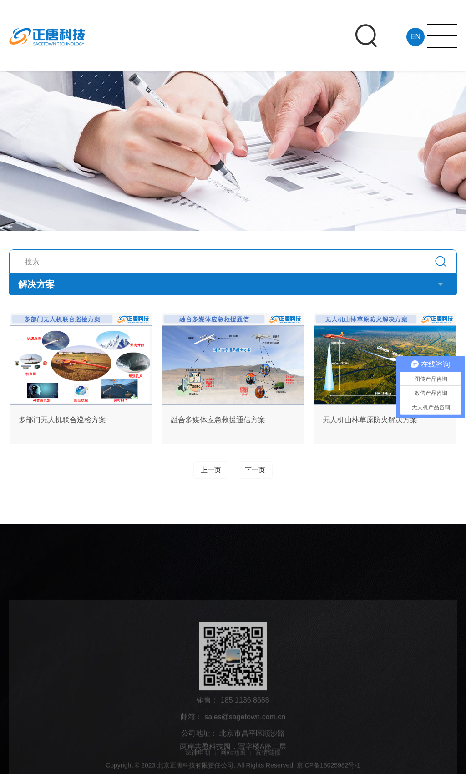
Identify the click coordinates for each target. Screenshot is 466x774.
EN (415, 36)
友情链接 (268, 758)
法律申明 (198, 758)
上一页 (211, 470)
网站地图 (233, 758)
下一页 (255, 470)
